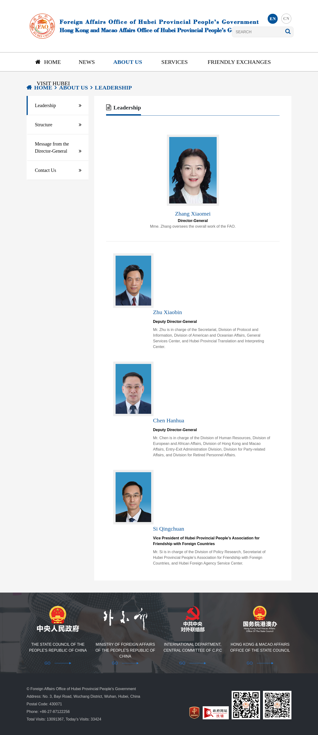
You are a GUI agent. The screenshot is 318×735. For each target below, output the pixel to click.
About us (127, 62)
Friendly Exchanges (239, 62)
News (87, 62)
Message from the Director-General (52, 147)
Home (48, 62)
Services (174, 62)
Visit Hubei (53, 83)
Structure (43, 124)
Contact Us (45, 170)
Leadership (45, 105)
